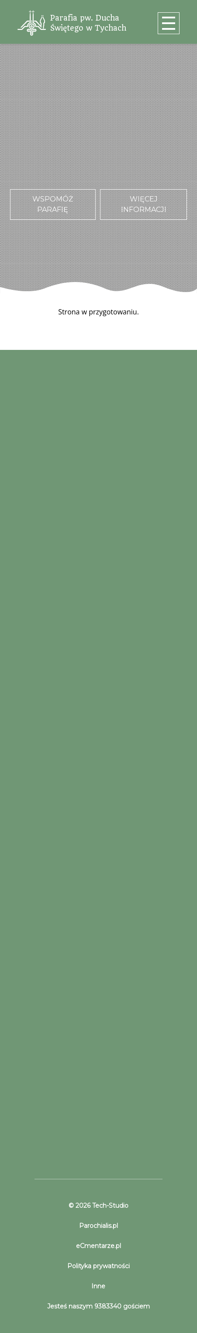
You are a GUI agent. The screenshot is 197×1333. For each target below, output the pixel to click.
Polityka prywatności (98, 1266)
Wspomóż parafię (52, 204)
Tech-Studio (109, 1206)
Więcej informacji (143, 204)
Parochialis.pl (98, 1226)
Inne (98, 1286)
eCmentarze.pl (98, 1246)
